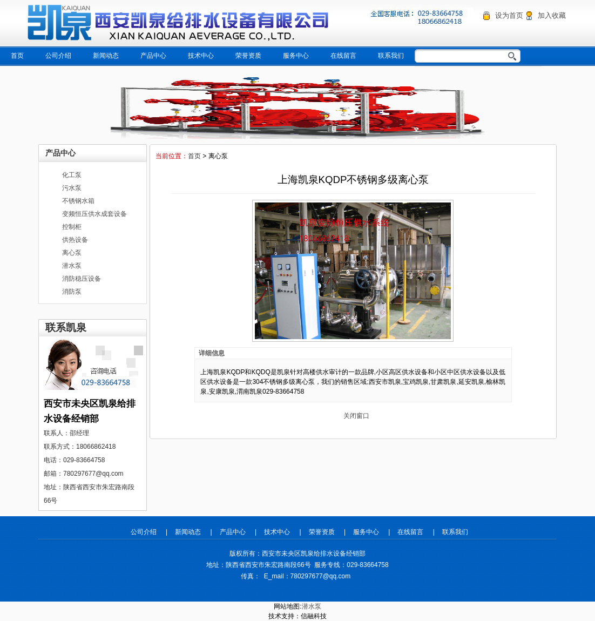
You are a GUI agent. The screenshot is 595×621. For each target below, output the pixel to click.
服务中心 (296, 55)
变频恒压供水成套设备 (94, 214)
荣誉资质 (248, 55)
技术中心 (201, 55)
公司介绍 (58, 55)
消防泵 (72, 291)
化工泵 (72, 175)
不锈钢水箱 (78, 201)
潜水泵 (72, 265)
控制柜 (72, 227)
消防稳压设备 (81, 278)
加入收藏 (552, 15)
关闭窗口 (356, 416)
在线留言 (343, 55)
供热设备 (75, 240)
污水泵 (72, 188)
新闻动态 (106, 55)
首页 (17, 55)
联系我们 (391, 55)
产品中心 (153, 55)
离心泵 (72, 252)
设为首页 (509, 15)
